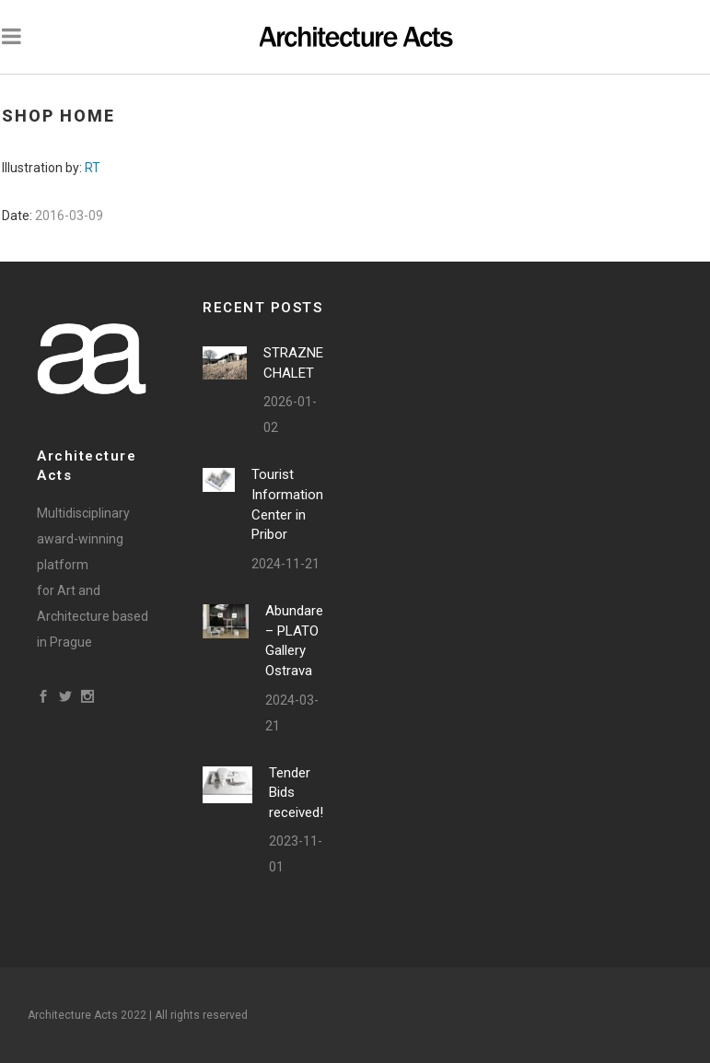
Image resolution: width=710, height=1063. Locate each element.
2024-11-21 (285, 563)
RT (92, 167)
